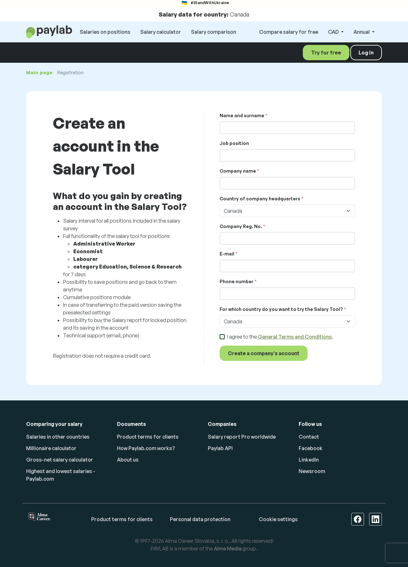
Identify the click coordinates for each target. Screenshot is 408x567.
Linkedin (309, 459)
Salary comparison (213, 32)
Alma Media (228, 548)
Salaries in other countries (58, 437)
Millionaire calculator (51, 448)
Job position (234, 143)
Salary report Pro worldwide (242, 437)
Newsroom (312, 471)
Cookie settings (278, 519)
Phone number (236, 281)
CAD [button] (334, 32)
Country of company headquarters (260, 198)
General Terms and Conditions (295, 337)
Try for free (326, 52)
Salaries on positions (105, 32)
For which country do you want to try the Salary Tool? (281, 309)
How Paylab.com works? (146, 448)
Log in (366, 52)
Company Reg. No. (241, 226)
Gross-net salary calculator (59, 459)
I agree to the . (280, 337)
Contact (309, 437)
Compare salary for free (288, 32)
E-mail (227, 253)
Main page (39, 72)
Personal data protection (200, 519)
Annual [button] (362, 32)
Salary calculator (160, 32)
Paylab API (220, 448)
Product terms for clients (147, 437)
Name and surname (242, 115)
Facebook (311, 448)
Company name (238, 171)
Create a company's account (263, 353)
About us (128, 459)
